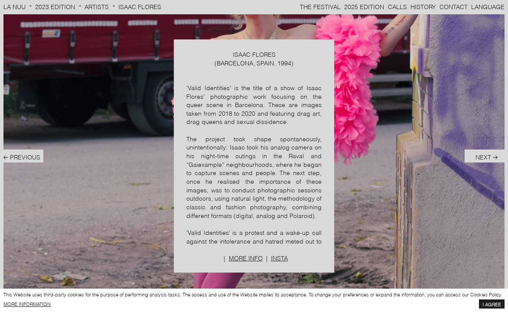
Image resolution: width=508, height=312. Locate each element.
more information (27, 303)
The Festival (320, 6)
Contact (454, 6)
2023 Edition (55, 6)
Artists (97, 6)
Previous (25, 156)
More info (246, 257)
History (423, 6)
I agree (491, 304)
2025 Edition (364, 6)
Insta (279, 257)
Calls (397, 6)
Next (483, 156)
